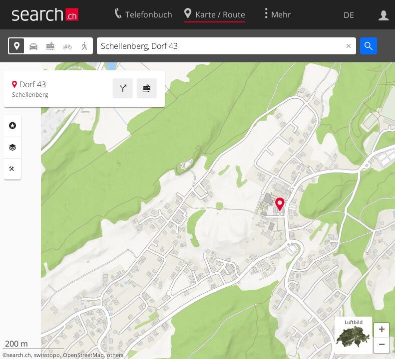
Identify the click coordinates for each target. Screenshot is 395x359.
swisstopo (47, 355)
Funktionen (12, 169)
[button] (381, 330)
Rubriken (12, 125)
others (115, 355)
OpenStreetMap (83, 355)
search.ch (19, 355)
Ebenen (12, 147)
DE (349, 14)
